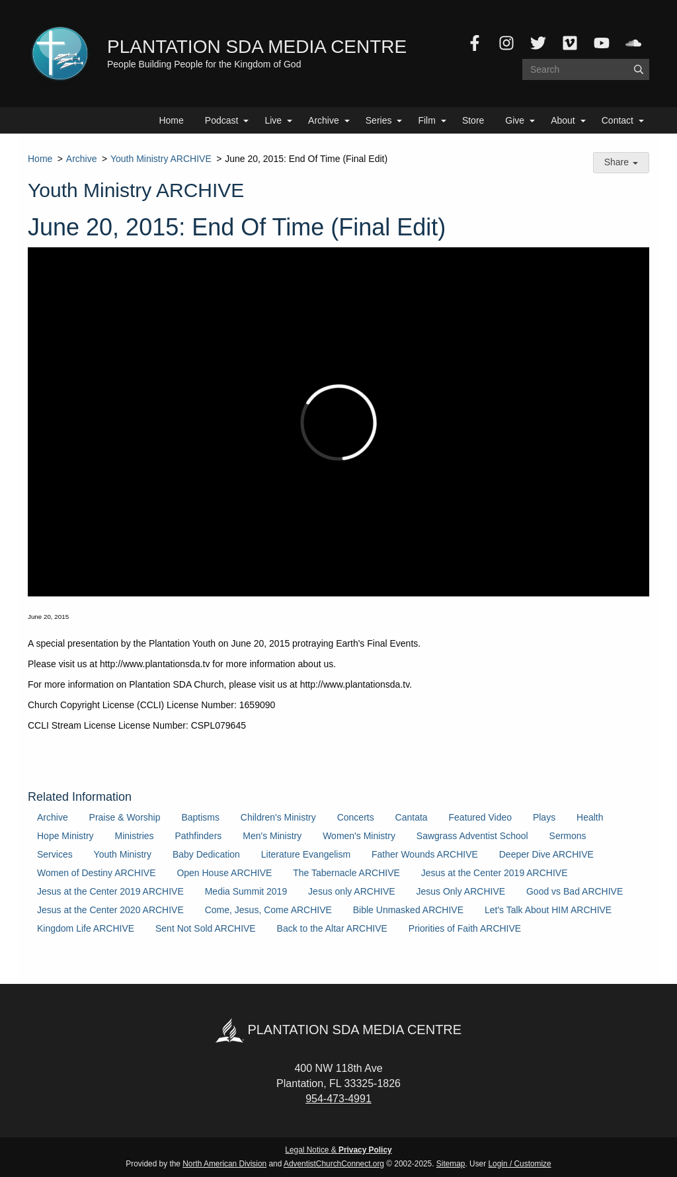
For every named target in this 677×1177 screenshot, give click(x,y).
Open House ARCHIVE (224, 873)
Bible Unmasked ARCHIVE (408, 910)
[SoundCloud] (633, 43)
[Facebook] (475, 43)
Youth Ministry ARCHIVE (161, 158)
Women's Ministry (359, 836)
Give (514, 120)
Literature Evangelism (305, 854)
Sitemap (450, 1163)
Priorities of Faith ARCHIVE (465, 928)
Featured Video (480, 817)
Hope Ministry (65, 836)
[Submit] (638, 69)
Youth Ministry (122, 854)
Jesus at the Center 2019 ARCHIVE (494, 873)
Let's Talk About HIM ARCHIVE (548, 910)
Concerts (355, 817)
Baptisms (200, 817)
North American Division (224, 1163)
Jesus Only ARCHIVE (460, 891)
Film (426, 120)
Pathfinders (198, 836)
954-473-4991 (338, 1098)
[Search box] (585, 69)
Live (273, 120)
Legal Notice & (338, 1150)
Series (379, 120)
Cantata (411, 817)
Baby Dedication (206, 854)
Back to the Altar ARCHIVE (332, 928)
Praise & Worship (125, 817)
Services (55, 854)
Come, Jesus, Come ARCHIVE (268, 910)
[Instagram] (506, 43)
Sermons (567, 836)
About (563, 120)
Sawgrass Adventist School (472, 836)
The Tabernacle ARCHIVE (346, 873)
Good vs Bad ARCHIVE (574, 891)
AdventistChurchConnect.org (334, 1163)
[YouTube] (601, 43)
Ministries (133, 836)
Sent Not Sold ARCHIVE (205, 928)
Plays (544, 817)
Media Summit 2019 (246, 891)
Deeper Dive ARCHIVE (546, 854)
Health (590, 817)
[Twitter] (538, 43)
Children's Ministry (278, 817)
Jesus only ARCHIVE (351, 891)
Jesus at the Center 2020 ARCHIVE (110, 910)
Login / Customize (520, 1163)
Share (621, 162)
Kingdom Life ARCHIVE (85, 928)
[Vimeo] (570, 43)
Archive (323, 120)
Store (473, 120)
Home (171, 120)
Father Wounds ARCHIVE (425, 854)
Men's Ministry (272, 836)
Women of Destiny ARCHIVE (96, 873)
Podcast (222, 120)
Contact (617, 120)
